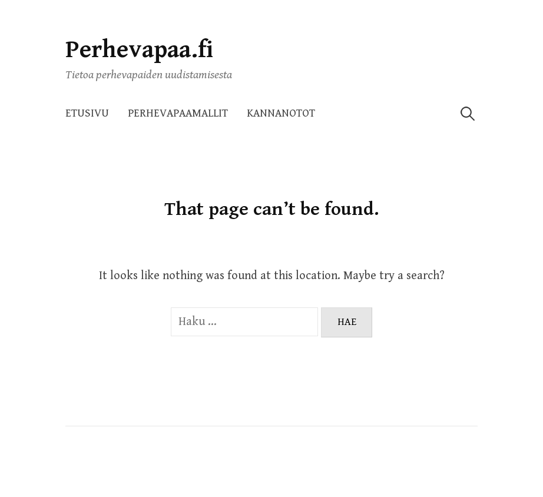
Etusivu (87, 113)
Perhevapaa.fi (139, 49)
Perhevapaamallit (178, 113)
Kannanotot (281, 113)
